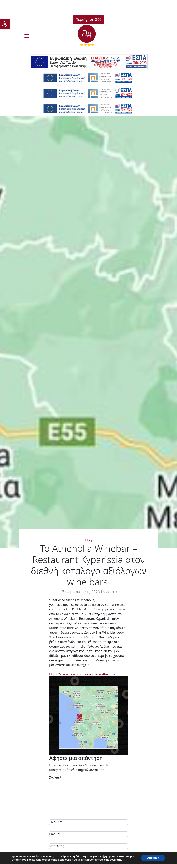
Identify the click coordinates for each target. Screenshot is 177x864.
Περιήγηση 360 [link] (88, 19)
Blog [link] (88, 540)
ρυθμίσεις (115, 859)
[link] (5, 24)
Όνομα (55, 822)
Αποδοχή (153, 858)
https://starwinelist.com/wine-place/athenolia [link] (82, 674)
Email (54, 834)
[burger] (27, 36)
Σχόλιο (55, 777)
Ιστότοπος (56, 846)
